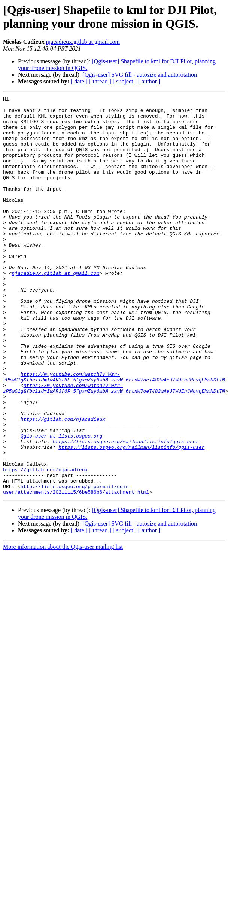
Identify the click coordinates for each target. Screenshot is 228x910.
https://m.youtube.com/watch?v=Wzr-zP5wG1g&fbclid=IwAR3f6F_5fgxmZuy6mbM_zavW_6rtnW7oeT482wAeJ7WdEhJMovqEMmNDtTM (114, 433)
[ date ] (79, 81)
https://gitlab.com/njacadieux (63, 484)
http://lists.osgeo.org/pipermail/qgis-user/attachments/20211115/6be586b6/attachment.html (76, 568)
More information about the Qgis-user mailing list (63, 626)
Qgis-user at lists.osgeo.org (61, 504)
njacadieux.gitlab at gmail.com (83, 42)
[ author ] (149, 81)
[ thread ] (100, 81)
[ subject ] (125, 81)
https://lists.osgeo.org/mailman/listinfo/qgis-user (126, 511)
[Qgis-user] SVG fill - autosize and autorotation (139, 74)
